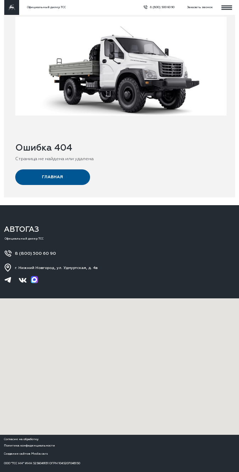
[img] (11, 7)
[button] (198, 7)
